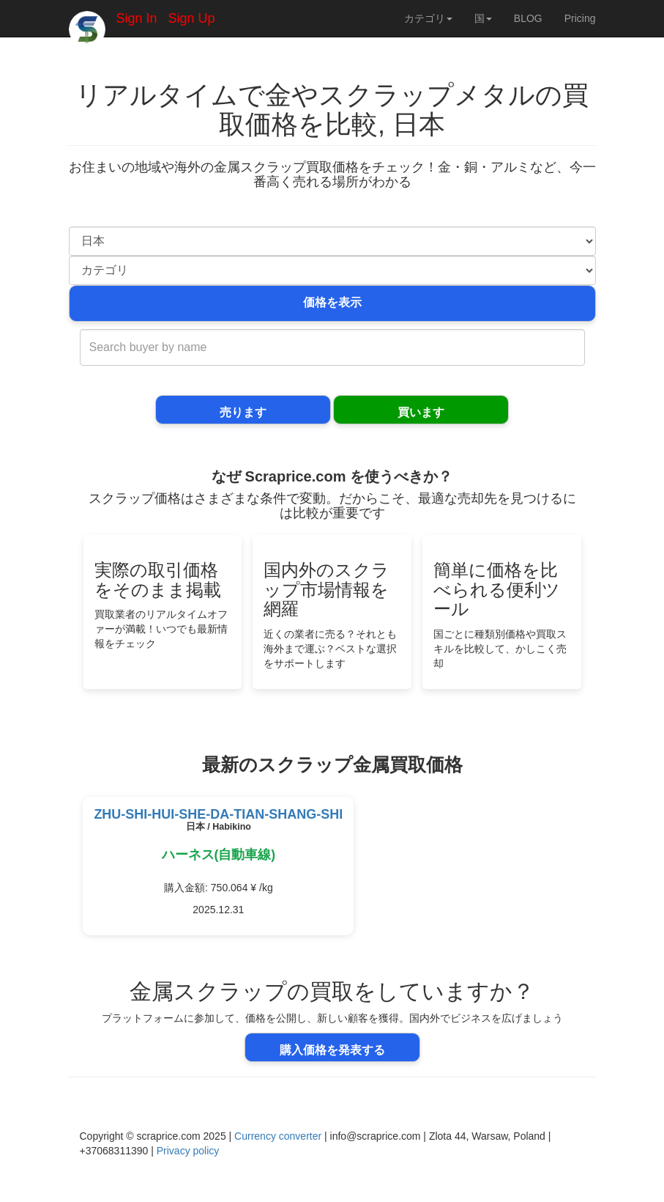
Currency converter (277, 1136)
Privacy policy (188, 1151)
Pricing (580, 18)
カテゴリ (428, 18)
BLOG (528, 18)
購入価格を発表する (332, 1050)
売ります (243, 412)
